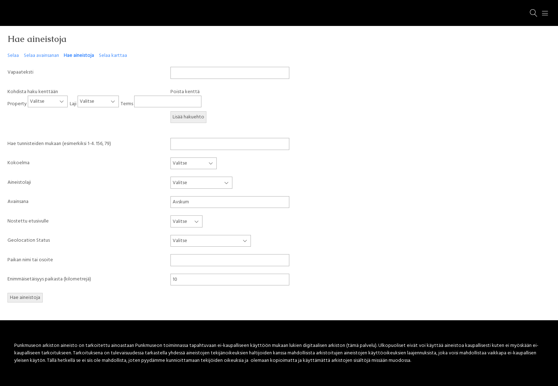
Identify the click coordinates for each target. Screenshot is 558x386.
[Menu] (545, 13)
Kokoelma (18, 163)
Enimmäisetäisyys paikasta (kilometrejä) (49, 279)
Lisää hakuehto (188, 117)
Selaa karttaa (113, 56)
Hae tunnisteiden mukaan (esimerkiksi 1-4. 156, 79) (59, 144)
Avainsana (17, 202)
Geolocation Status (28, 240)
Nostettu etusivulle (28, 221)
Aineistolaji (19, 182)
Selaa (13, 56)
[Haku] (533, 13)
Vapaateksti (20, 72)
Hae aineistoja (79, 56)
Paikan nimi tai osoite (30, 260)
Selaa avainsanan (41, 56)
